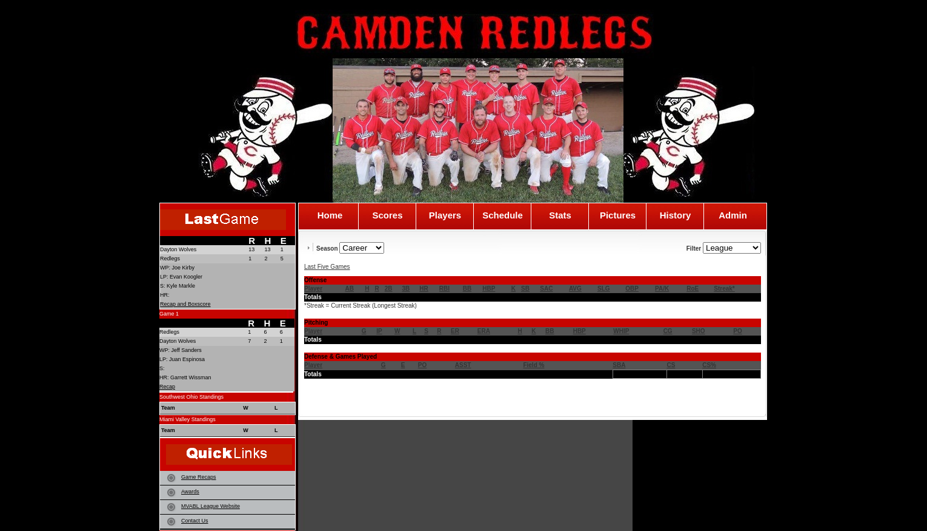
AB (349, 288)
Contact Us (194, 521)
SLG (603, 288)
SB (525, 288)
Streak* (724, 288)
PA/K (662, 288)
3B (406, 288)
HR (423, 288)
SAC (546, 288)
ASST (463, 365)
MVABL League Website (210, 506)
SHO (698, 331)
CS (670, 365)
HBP (488, 288)
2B (389, 288)
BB (467, 288)
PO (737, 331)
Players (445, 215)
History (675, 215)
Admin (733, 215)
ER (455, 331)
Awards (190, 492)
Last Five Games (327, 266)
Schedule (502, 215)
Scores (387, 215)
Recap (167, 387)
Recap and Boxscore (185, 304)
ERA (483, 331)
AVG (575, 288)
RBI (444, 288)
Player (313, 288)
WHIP (621, 331)
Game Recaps (198, 477)
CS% (709, 365)
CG (668, 331)
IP (379, 331)
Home (330, 215)
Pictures (618, 215)
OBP (632, 288)
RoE (692, 288)
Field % (533, 365)
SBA (619, 365)
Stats (560, 215)
